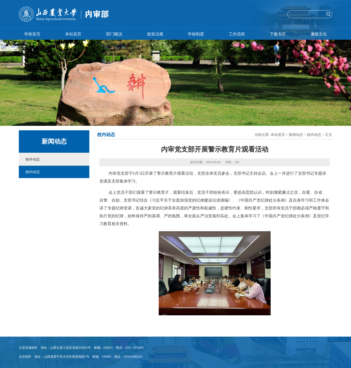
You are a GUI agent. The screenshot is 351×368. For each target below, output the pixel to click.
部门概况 (114, 34)
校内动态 (33, 172)
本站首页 (73, 34)
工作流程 (237, 34)
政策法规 (155, 34)
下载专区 (278, 34)
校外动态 (33, 159)
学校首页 (32, 34)
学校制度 (196, 34)
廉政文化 (319, 34)
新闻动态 (296, 135)
